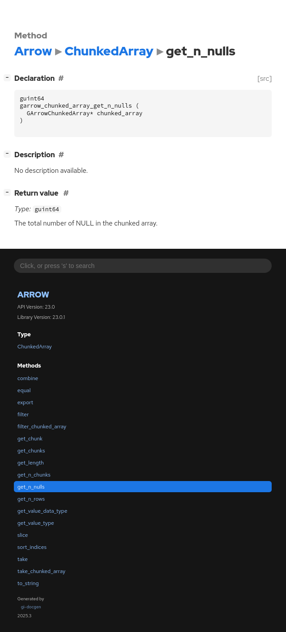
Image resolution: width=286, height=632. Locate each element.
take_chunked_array (41, 571)
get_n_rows (31, 498)
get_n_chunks (34, 474)
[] (9, 77)
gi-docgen (31, 607)
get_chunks (31, 450)
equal (24, 390)
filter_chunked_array (41, 426)
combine (27, 378)
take (22, 559)
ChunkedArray (34, 346)
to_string (28, 583)
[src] (265, 78)
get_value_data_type (42, 511)
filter (23, 414)
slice (22, 535)
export (25, 402)
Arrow (33, 294)
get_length (30, 462)
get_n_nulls (31, 486)
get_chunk (30, 438)
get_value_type (35, 523)
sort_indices (32, 547)
